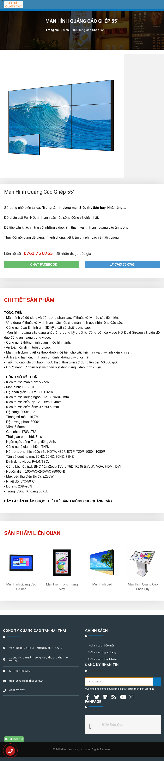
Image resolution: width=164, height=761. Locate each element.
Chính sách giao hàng (102, 652)
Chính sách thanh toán (102, 659)
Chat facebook (41, 264)
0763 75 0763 (122, 264)
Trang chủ (52, 30)
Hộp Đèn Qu (112, 724)
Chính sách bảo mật (101, 645)
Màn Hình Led (102, 584)
